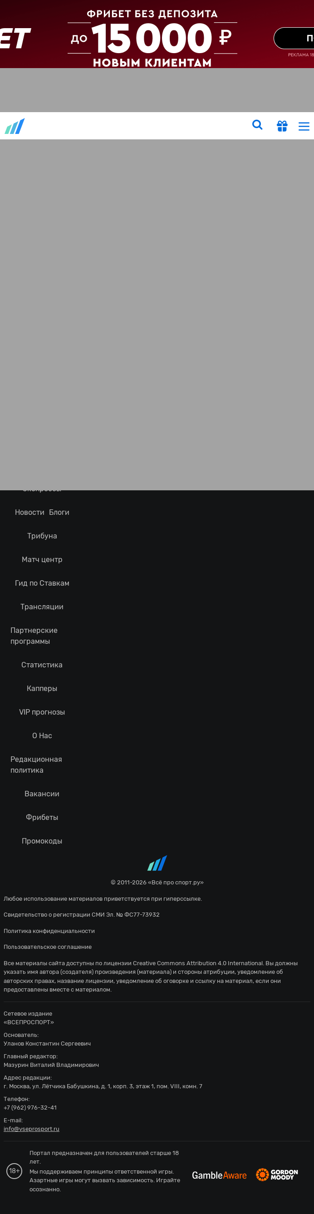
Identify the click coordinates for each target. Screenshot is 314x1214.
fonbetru (157, 607)
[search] (257, 125)
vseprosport (15, 126)
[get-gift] (282, 127)
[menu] (304, 126)
